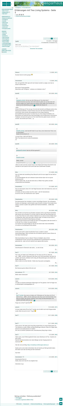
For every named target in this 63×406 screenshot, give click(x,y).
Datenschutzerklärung (36, 404)
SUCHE (4, 52)
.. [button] (34, 106)
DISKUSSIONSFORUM (7, 9)
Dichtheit (4, 24)
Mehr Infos (30, 399)
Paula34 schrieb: (20, 157)
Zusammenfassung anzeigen (22, 16)
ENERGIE (4, 31)
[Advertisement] (36, 27)
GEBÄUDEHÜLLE (6, 16)
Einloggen (18, 398)
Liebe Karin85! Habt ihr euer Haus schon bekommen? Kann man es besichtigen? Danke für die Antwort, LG (36, 132)
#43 (56, 93)
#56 (56, 288)
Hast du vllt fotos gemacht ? (28, 150)
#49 (56, 210)
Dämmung (5, 22)
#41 (56, 72)
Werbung (58, 404)
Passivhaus (5, 25)
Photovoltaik (5, 41)
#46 (56, 172)
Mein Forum (5, 11)
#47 (56, 186)
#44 (56, 124)
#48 (56, 199)
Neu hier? (4, 13)
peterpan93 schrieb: (21, 150)
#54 (56, 272)
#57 (56, 307)
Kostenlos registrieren (21, 399)
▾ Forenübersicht (26, 7)
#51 (56, 245)
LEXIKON (4, 49)
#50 (56, 229)
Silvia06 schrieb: (20, 131)
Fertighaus (5, 19)
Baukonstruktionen (7, 18)
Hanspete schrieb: (20, 100)
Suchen (19, 404)
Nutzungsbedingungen (49, 404)
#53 (56, 265)
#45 (56, 144)
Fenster (4, 21)
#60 (56, 334)
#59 (56, 323)
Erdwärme (5, 36)
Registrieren (5, 12)
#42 (56, 80)
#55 (56, 279)
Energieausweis (6, 28)
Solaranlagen (5, 40)
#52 (56, 252)
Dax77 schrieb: (20, 295)
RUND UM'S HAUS (6, 50)
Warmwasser (5, 37)
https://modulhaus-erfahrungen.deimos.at (38, 345)
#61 (56, 357)
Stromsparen (5, 39)
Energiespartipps (6, 44)
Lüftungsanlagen (6, 43)
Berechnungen (6, 46)
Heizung (4, 33)
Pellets (4, 34)
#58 (56, 315)
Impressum (26, 404)
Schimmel (5, 27)
